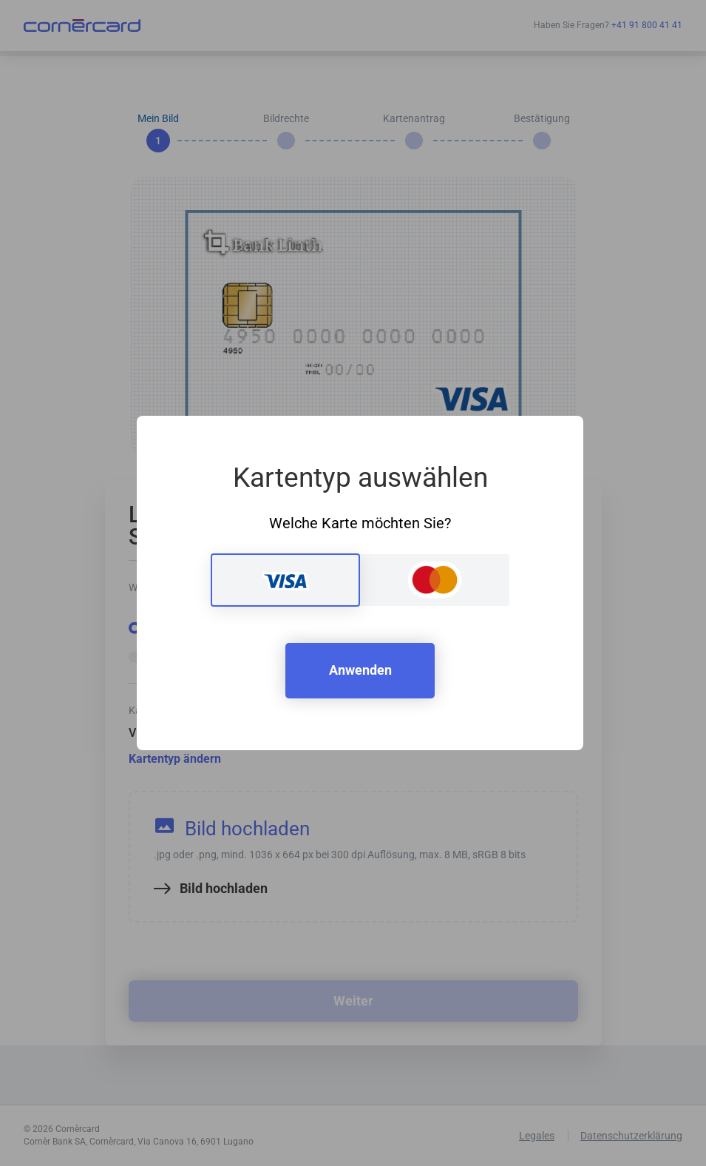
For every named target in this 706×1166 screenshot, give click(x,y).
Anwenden (360, 670)
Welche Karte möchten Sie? (360, 523)
